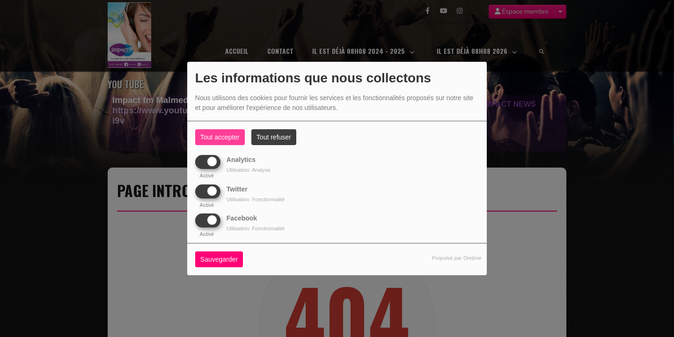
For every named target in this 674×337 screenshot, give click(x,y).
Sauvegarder (219, 259)
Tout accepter (220, 137)
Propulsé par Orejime (457, 258)
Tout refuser (273, 137)
